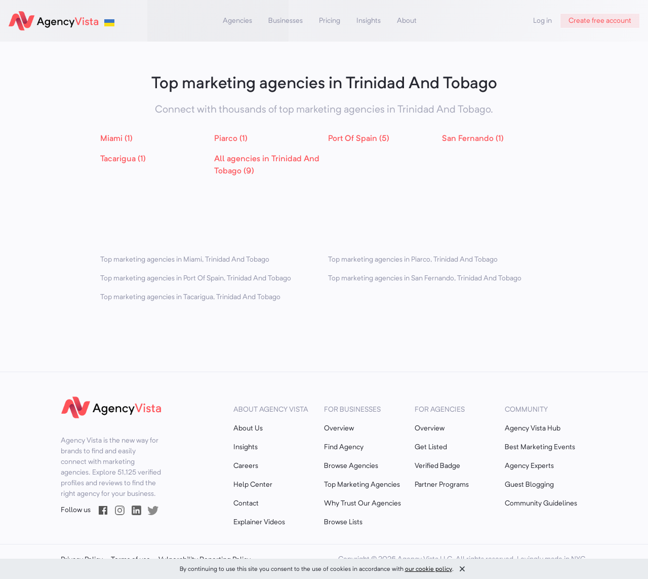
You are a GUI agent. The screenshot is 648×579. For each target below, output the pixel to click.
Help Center (252, 484)
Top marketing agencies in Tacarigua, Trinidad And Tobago (190, 297)
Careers (245, 465)
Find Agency (343, 447)
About (407, 20)
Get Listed (431, 447)
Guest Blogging (529, 484)
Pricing (329, 20)
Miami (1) (116, 139)
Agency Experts (529, 465)
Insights (368, 20)
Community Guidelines (541, 503)
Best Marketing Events (540, 447)
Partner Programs (442, 484)
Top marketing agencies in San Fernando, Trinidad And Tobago (424, 278)
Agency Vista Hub (532, 428)
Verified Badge (437, 465)
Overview (339, 428)
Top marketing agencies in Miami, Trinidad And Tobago (184, 259)
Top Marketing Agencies (362, 484)
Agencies (237, 20)
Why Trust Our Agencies (362, 503)
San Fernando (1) (473, 139)
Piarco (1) (231, 139)
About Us (248, 428)
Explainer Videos (259, 522)
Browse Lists (343, 522)
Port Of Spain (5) (358, 139)
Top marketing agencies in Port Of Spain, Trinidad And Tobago (195, 278)
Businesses (285, 20)
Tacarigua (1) (123, 159)
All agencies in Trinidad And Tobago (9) (266, 165)
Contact (246, 503)
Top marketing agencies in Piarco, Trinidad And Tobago (413, 259)
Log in (542, 20)
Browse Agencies (351, 465)
